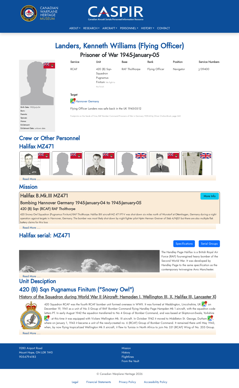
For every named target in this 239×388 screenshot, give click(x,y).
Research (90, 28)
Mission (126, 348)
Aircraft (108, 28)
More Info (210, 196)
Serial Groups (209, 244)
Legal (75, 382)
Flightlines (128, 357)
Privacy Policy (127, 382)
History (146, 28)
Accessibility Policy (155, 382)
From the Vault (130, 361)
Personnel (128, 28)
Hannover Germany (84, 101)
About (73, 28)
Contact (163, 28)
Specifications (184, 244)
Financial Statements (98, 382)
